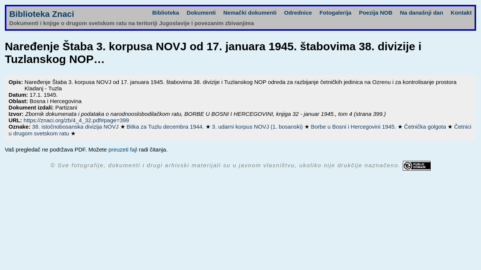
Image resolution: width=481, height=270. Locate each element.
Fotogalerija (335, 12)
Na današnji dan (421, 12)
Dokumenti (201, 12)
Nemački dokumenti (250, 12)
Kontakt (461, 12)
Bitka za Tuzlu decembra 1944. (166, 126)
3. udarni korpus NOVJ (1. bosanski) (258, 126)
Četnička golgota (426, 126)
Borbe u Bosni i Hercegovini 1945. (354, 126)
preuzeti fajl (123, 149)
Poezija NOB (375, 12)
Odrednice (298, 12)
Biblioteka (165, 12)
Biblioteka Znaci (41, 14)
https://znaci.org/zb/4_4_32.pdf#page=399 (76, 120)
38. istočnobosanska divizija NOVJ (76, 126)
